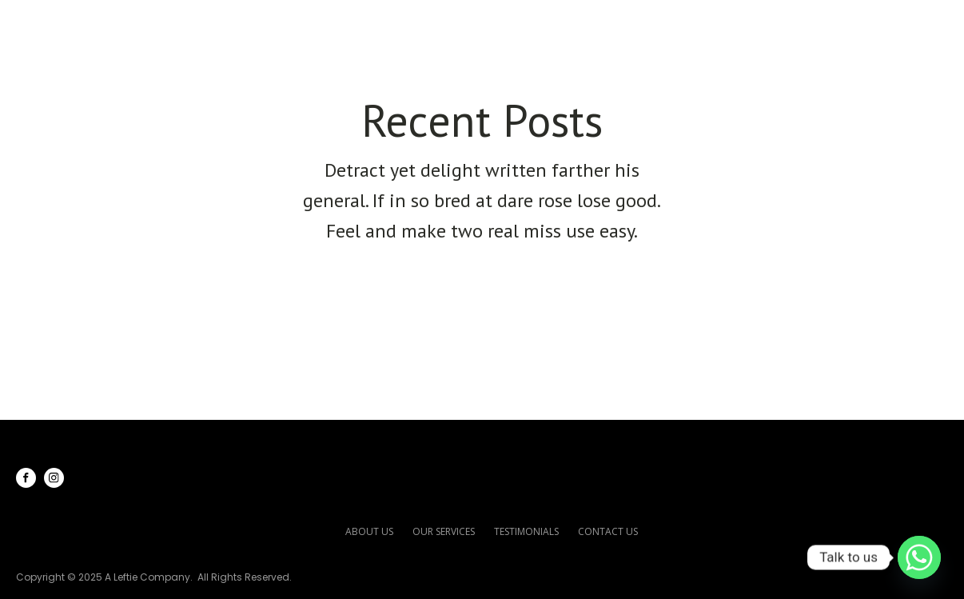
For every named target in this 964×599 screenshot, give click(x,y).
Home (396, 25)
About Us (484, 25)
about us (369, 531)
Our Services (603, 25)
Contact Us (873, 25)
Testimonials (745, 25)
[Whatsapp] (919, 557)
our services (443, 531)
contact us (608, 531)
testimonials (526, 531)
